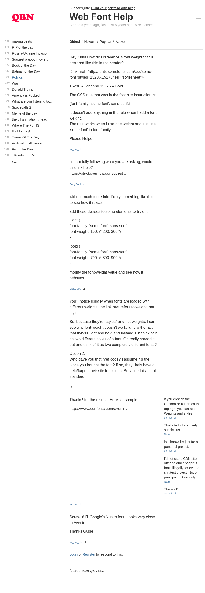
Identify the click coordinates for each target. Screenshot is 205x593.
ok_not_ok (76, 149)
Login (74, 554)
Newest (89, 42)
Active (120, 42)
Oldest (75, 42)
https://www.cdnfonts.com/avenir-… (100, 409)
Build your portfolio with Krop (113, 8)
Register (89, 554)
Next (15, 162)
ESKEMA (75, 288)
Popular (105, 42)
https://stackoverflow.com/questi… (99, 173)
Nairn (167, 434)
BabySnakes (77, 184)
